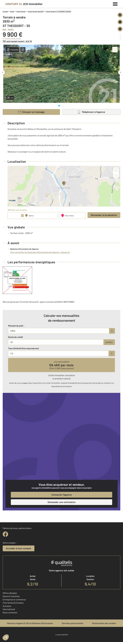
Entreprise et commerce (14, 599)
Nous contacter (10, 612)
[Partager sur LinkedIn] (120, 29)
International (9, 609)
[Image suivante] (120, 72)
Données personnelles (72, 623)
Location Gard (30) (61, 635)
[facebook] (5, 534)
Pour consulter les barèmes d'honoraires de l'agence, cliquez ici (40, 252)
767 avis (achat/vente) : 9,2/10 (17, 41)
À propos (7, 606)
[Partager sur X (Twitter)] (120, 22)
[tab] (59, 105)
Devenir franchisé (11, 596)
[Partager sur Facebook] (120, 15)
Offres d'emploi (10, 593)
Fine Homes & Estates (13, 602)
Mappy (32, 205)
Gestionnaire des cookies (104, 623)
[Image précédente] (3, 72)
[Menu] (115, 4)
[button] (23, 49)
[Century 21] (24, 4)
